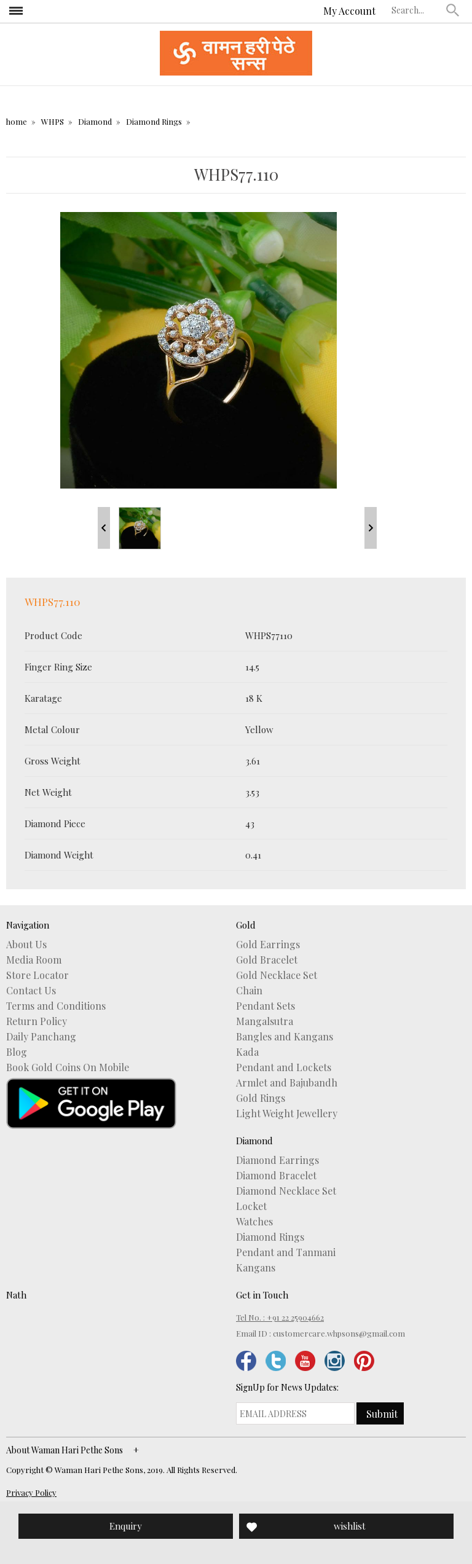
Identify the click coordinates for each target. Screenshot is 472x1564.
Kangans (255, 1268)
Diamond (95, 121)
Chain (249, 991)
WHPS (52, 121)
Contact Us (31, 991)
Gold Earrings (268, 944)
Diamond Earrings (277, 1160)
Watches (254, 1222)
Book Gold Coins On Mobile (67, 1067)
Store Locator (37, 975)
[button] (453, 10)
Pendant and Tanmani (286, 1252)
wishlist (350, 1526)
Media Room (33, 960)
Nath (16, 1295)
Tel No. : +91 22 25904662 (280, 1317)
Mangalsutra (264, 1021)
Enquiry (125, 1526)
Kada (247, 1052)
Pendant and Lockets (283, 1067)
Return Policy (36, 1021)
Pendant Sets (265, 1006)
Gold (246, 925)
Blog (16, 1052)
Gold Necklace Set (276, 975)
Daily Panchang (41, 1037)
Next (370, 528)
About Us (26, 944)
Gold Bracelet (266, 960)
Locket (251, 1206)
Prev (104, 528)
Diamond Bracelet (276, 1176)
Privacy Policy (31, 1492)
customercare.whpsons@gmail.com (339, 1333)
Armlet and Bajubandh (286, 1083)
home (16, 121)
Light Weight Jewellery (286, 1113)
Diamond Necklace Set (286, 1191)
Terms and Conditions (56, 1006)
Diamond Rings (154, 121)
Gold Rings (260, 1098)
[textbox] (416, 10)
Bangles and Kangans (284, 1037)
